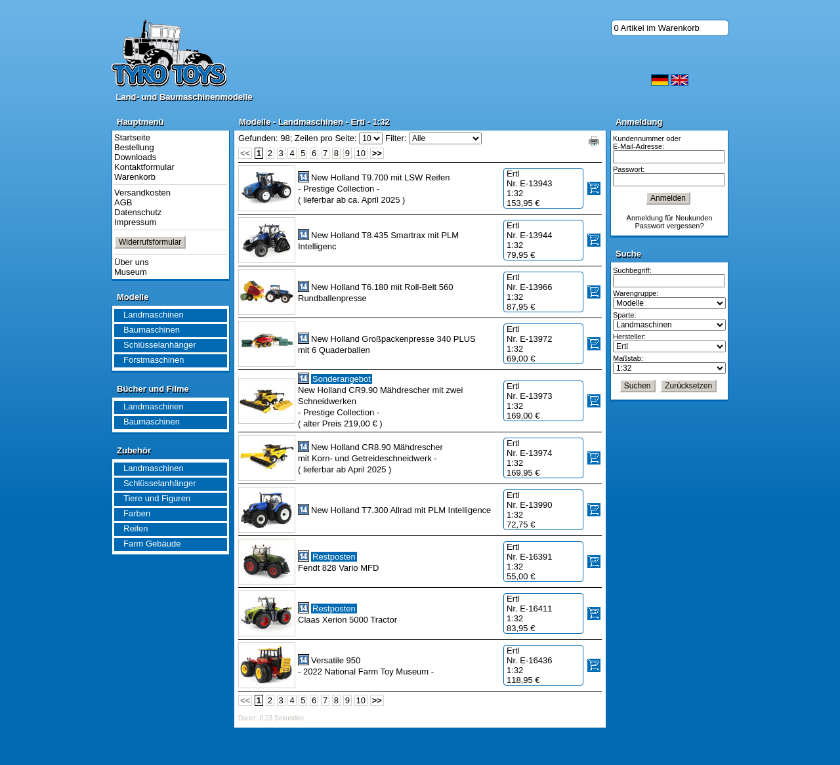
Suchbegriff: (632, 270)
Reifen (135, 528)
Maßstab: (628, 358)
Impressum (135, 222)
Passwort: (628, 169)
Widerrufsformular (150, 242)
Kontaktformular (144, 167)
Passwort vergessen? (669, 226)
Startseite (132, 137)
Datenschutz (137, 212)
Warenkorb (135, 177)
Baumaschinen (151, 330)
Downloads (135, 157)
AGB (123, 202)
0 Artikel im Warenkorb (657, 28)
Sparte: (624, 315)
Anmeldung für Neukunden (670, 218)
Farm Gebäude (151, 543)
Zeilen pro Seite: (326, 138)
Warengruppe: (635, 293)
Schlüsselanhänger (159, 345)
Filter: (396, 138)
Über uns (131, 262)
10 (361, 153)
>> (377, 153)
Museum (130, 272)
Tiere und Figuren (156, 498)
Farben (136, 513)
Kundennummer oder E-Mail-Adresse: (647, 142)
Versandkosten (142, 192)
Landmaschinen (153, 315)
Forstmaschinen (153, 360)
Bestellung (134, 147)
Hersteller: (629, 337)
